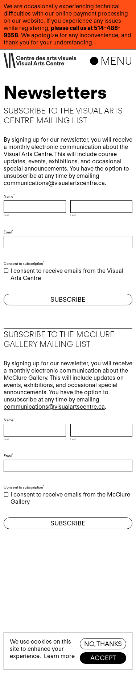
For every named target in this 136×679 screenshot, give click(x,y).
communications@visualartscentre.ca (54, 183)
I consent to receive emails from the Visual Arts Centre (67, 274)
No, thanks (103, 644)
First (6, 215)
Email (9, 232)
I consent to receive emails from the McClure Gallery (70, 498)
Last (72, 215)
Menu (116, 60)
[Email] (68, 242)
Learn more (59, 656)
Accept (103, 658)
